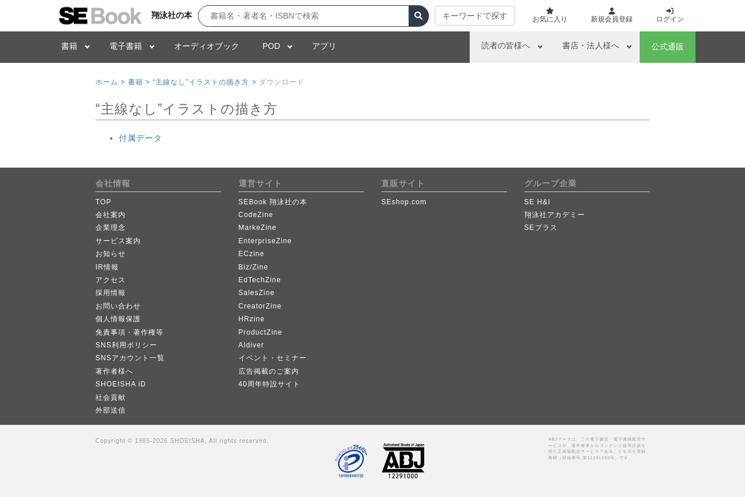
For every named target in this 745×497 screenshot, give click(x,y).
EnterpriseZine (265, 241)
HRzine (252, 319)
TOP (103, 202)
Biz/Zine (253, 267)
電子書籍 (125, 46)
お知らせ (110, 254)
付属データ (140, 138)
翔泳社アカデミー (554, 215)
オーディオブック (206, 46)
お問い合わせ (118, 306)
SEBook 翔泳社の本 (273, 202)
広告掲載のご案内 (269, 371)
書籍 (69, 46)
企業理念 (110, 227)
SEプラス (541, 227)
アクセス (110, 280)
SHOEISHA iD (120, 384)
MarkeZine (258, 227)
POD (271, 46)
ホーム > (110, 82)
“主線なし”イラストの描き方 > (204, 82)
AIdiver (251, 345)
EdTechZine (260, 280)
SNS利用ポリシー (126, 345)
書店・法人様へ (590, 45)
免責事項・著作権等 (129, 332)
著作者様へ (114, 371)
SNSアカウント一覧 (130, 358)
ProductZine (261, 332)
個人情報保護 (118, 319)
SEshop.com (404, 202)
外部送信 (110, 410)
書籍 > (139, 82)
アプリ (324, 46)
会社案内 (110, 215)
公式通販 (667, 46)
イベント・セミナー (273, 358)
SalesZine (257, 293)
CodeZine (256, 215)
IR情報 (107, 267)
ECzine (252, 254)
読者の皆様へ (505, 45)
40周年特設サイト (269, 384)
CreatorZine (260, 306)
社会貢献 (110, 397)
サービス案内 (118, 241)
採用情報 (110, 293)
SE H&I (537, 202)
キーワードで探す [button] (475, 15)
